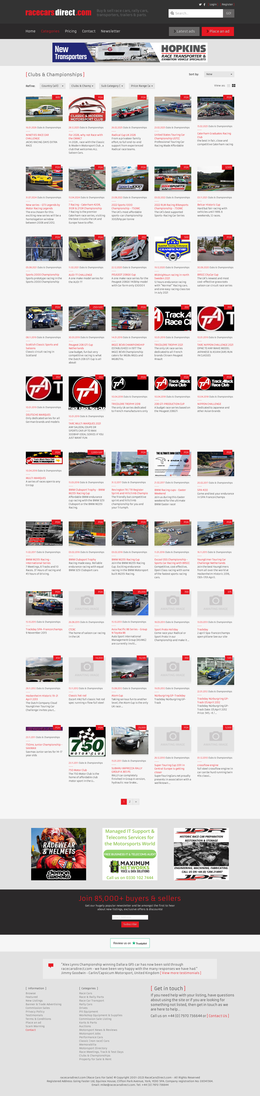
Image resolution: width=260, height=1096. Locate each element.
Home (31, 31)
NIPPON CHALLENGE (209, 404)
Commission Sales (38, 1008)
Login (213, 4)
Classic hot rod (77, 695)
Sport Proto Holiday (166, 629)
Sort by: (194, 74)
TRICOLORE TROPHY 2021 (168, 344)
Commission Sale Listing (95, 1019)
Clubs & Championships (94, 1055)
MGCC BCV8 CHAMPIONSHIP (128, 344)
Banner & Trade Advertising (43, 1004)
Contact (88, 31)
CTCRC (72, 629)
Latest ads (184, 31)
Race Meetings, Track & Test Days (101, 1052)
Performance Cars (91, 1037)
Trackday (202, 629)
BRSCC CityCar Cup (207, 274)
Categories (50, 31)
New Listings (34, 1000)
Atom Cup (117, 695)
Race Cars (85, 993)
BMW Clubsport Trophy (82, 559)
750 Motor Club (78, 770)
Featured (32, 997)
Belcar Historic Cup (208, 204)
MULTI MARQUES (36, 478)
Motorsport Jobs (90, 1033)
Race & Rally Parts (91, 997)
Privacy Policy (35, 1011)
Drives (83, 1008)
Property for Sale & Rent (95, 1059)
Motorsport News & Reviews (98, 1030)
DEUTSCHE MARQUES (38, 414)
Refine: (30, 86)
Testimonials (34, 1015)
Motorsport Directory (93, 1048)
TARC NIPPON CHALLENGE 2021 (215, 344)
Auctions (85, 1026)
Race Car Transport (91, 1000)
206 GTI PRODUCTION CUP (169, 404)
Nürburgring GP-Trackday (169, 695)
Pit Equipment (88, 1011)
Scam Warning (35, 1026)
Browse (31, 993)
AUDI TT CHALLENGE (80, 274)
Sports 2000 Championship (42, 274)
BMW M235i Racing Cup (126, 559)
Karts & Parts (88, 1022)
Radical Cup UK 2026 (124, 135)
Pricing (71, 31)
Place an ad (217, 31)
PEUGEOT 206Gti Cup (124, 274)
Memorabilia (87, 1044)
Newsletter (110, 31)
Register (227, 4)
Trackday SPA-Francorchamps (44, 629)
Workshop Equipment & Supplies (100, 1015)
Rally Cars (85, 1004)
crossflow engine (207, 765)
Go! (228, 13)
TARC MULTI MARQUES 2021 (85, 423)
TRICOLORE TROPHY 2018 (126, 404)
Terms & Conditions (38, 1019)
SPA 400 (202, 490)
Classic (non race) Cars (94, 1041)
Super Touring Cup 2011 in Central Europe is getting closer (169, 769)
